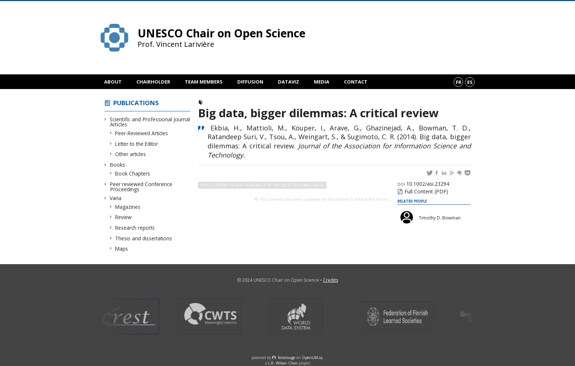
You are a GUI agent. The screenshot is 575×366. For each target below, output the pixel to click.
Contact (355, 81)
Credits (330, 280)
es (470, 82)
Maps (122, 248)
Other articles (131, 154)
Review (124, 217)
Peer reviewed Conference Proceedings (141, 187)
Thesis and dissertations (144, 238)
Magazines (128, 206)
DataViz (288, 81)
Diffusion (250, 81)
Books (117, 164)
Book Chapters (133, 173)
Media (321, 81)
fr (458, 82)
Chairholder (153, 81)
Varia (115, 198)
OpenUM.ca (312, 357)
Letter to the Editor (137, 143)
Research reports (135, 227)
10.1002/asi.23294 (423, 183)
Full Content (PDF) (426, 191)
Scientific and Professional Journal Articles (150, 122)
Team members (204, 81)
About (113, 81)
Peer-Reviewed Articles (142, 133)
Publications (136, 103)
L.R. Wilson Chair (283, 363)
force (286, 357)
